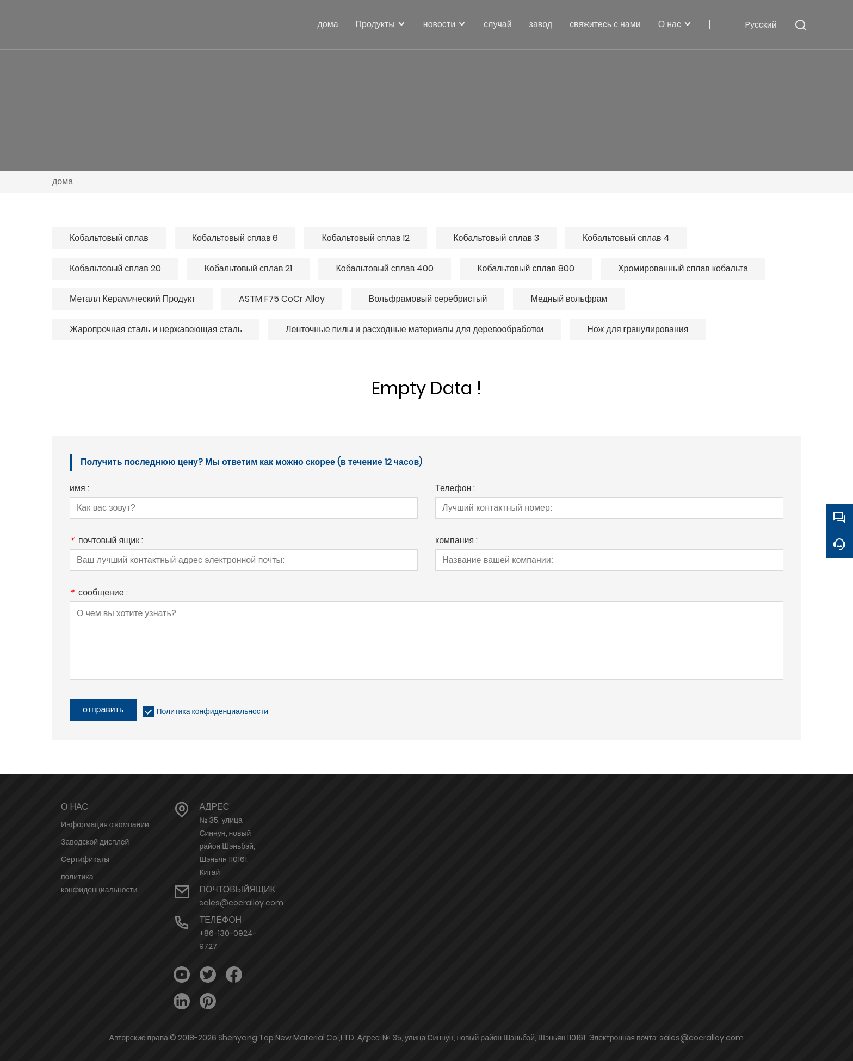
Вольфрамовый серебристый (427, 299)
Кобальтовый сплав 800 (525, 268)
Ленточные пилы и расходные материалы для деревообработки (414, 329)
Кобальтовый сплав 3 (496, 238)
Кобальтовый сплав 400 (385, 268)
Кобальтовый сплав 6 (235, 238)
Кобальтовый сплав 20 (115, 268)
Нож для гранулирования (637, 329)
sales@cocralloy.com (241, 902)
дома (62, 181)
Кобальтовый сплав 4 (626, 238)
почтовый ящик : (106, 541)
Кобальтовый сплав (109, 238)
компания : (456, 541)
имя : (79, 489)
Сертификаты (85, 859)
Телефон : (455, 489)
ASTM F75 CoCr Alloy (282, 299)
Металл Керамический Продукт (132, 299)
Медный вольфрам (568, 299)
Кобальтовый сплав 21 (249, 268)
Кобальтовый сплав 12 (366, 238)
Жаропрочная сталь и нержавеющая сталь (156, 329)
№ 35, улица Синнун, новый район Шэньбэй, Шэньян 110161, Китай (227, 846)
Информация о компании (105, 824)
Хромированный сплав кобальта (683, 268)
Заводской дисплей (95, 841)
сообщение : (99, 593)
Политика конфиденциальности (212, 711)
